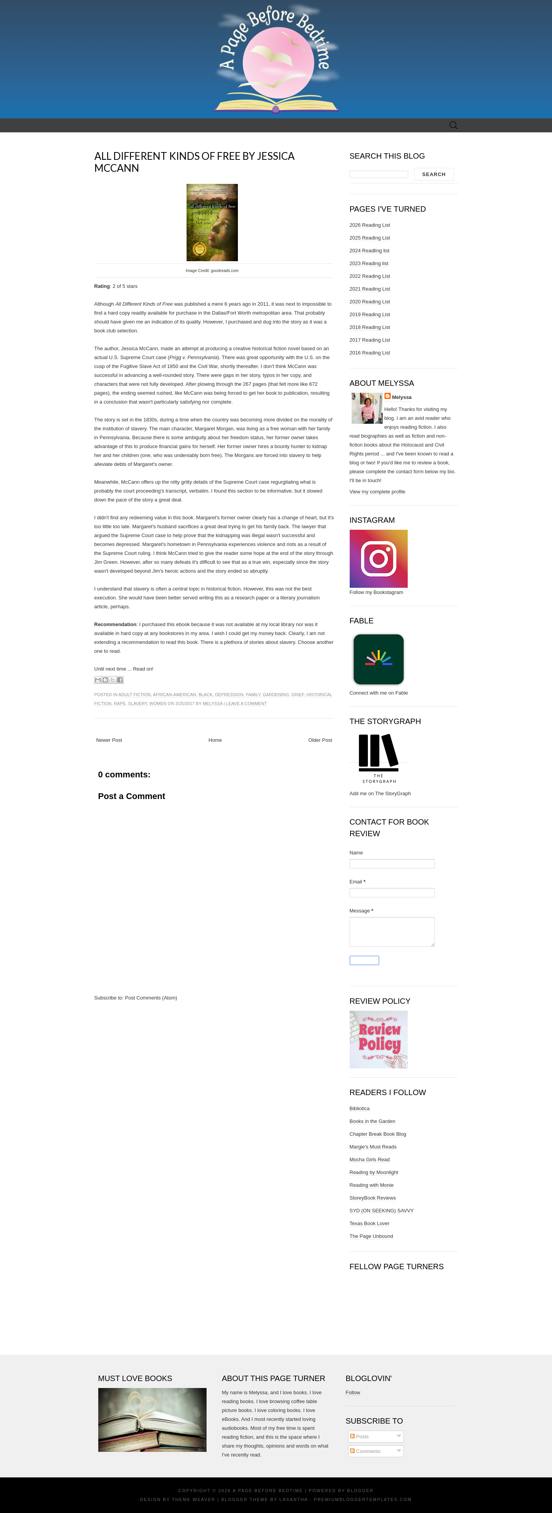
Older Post (320, 740)
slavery (137, 703)
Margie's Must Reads (373, 1147)
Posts (359, 1436)
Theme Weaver (193, 1499)
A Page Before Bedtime (267, 1490)
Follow (353, 1392)
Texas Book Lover (370, 1223)
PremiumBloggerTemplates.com (363, 1499)
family (253, 694)
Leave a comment (246, 703)
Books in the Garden (373, 1121)
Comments (365, 1451)
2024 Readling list (370, 250)
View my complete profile (377, 492)
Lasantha (293, 1499)
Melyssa (212, 703)
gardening (276, 694)
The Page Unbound (371, 1236)
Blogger (360, 1490)
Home (215, 740)
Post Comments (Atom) (151, 998)
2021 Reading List (370, 289)
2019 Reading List (370, 314)
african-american (174, 694)
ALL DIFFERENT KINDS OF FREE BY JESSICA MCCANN (194, 162)
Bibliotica (360, 1108)
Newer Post (109, 740)
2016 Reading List (370, 353)
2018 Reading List (370, 327)
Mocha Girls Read (370, 1159)
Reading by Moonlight (374, 1172)
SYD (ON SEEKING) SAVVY (382, 1210)
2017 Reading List (370, 340)
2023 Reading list (369, 263)
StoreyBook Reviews (373, 1198)
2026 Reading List (370, 225)
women (157, 703)
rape (119, 703)
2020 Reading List (370, 302)
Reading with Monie (372, 1185)
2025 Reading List (370, 238)
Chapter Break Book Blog (378, 1134)
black (205, 694)
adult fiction (134, 694)
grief (297, 694)
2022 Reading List (370, 276)
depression (229, 694)
